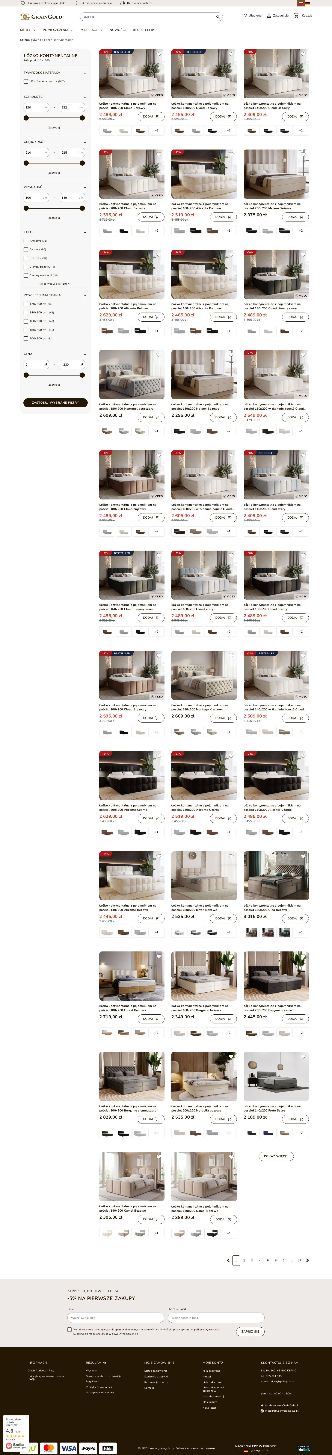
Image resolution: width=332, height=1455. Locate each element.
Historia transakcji (214, 1396)
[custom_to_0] (68, 107)
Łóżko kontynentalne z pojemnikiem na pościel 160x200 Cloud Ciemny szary (128, 607)
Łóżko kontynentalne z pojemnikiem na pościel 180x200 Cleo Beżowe (272, 908)
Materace (89, 30)
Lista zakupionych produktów (214, 1389)
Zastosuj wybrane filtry (55, 403)
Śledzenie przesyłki (156, 1376)
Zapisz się (250, 1332)
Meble (25, 30)
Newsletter (209, 1407)
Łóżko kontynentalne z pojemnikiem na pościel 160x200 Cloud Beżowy (200, 106)
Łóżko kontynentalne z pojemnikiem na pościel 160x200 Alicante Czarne (272, 807)
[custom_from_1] (32, 152)
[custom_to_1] (68, 152)
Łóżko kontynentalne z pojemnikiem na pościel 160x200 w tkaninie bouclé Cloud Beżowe (274, 406)
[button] (56, 73)
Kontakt (149, 1387)
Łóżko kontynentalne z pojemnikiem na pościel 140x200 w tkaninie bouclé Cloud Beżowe (274, 707)
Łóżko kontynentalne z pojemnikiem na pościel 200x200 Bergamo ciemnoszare (128, 1108)
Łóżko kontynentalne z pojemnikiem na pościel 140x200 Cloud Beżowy (272, 106)
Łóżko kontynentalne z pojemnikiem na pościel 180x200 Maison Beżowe (200, 406)
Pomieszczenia (55, 30)
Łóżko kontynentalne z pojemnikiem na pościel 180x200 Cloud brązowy (128, 507)
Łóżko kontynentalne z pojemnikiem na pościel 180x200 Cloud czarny (272, 607)
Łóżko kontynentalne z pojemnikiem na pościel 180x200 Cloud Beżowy (128, 106)
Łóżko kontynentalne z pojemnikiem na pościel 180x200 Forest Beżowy (128, 1008)
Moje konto (213, 1363)
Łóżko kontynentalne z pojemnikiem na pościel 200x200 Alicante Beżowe (128, 306)
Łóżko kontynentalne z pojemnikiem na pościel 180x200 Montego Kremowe (200, 707)
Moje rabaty (210, 1401)
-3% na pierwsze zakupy (101, 1298)
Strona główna (30, 40)
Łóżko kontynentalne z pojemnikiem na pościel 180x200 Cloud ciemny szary (272, 306)
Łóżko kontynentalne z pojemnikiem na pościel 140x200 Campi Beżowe (128, 1208)
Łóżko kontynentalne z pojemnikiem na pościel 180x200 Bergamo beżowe (200, 1008)
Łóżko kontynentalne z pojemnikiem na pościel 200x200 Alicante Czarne (128, 807)
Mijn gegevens (211, 1370)
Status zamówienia (155, 1370)
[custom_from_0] (32, 107)
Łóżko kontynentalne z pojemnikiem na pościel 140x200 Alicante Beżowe (128, 908)
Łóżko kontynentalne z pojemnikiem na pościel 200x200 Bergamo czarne (272, 1008)
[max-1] (54, 375)
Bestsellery (144, 30)
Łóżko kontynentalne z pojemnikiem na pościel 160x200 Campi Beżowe (200, 1209)
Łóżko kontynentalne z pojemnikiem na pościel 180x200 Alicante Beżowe (200, 206)
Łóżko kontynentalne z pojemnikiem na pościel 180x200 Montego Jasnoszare (128, 406)
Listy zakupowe (212, 1382)
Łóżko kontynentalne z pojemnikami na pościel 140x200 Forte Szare (272, 1108)
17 (300, 1261)
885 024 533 (274, 1376)
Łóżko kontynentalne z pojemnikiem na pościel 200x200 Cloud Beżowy (128, 206)
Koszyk (207, 1376)
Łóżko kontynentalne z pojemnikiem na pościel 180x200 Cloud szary (200, 607)
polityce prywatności (207, 1329)
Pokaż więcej (276, 1156)
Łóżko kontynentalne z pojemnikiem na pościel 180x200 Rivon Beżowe (200, 908)
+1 (228, 231)
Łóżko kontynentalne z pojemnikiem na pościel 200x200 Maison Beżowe (272, 206)
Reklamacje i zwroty (156, 1382)
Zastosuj (54, 127)
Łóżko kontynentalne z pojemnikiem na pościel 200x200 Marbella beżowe (200, 1108)
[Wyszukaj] (218, 16)
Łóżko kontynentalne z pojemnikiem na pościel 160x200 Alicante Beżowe (200, 306)
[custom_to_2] (68, 197)
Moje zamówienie (159, 1363)
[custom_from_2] (32, 197)
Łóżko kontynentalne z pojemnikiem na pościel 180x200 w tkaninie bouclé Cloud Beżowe (201, 507)
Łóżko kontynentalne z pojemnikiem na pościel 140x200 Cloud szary (272, 507)
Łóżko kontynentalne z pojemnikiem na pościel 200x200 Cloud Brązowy (128, 707)
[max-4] (54, 208)
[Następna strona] (307, 1260)
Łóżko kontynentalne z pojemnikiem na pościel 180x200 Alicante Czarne (200, 807)
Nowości (118, 30)
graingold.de (256, 1450)
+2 (156, 130)
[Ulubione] (252, 15)
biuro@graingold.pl (282, 1381)
